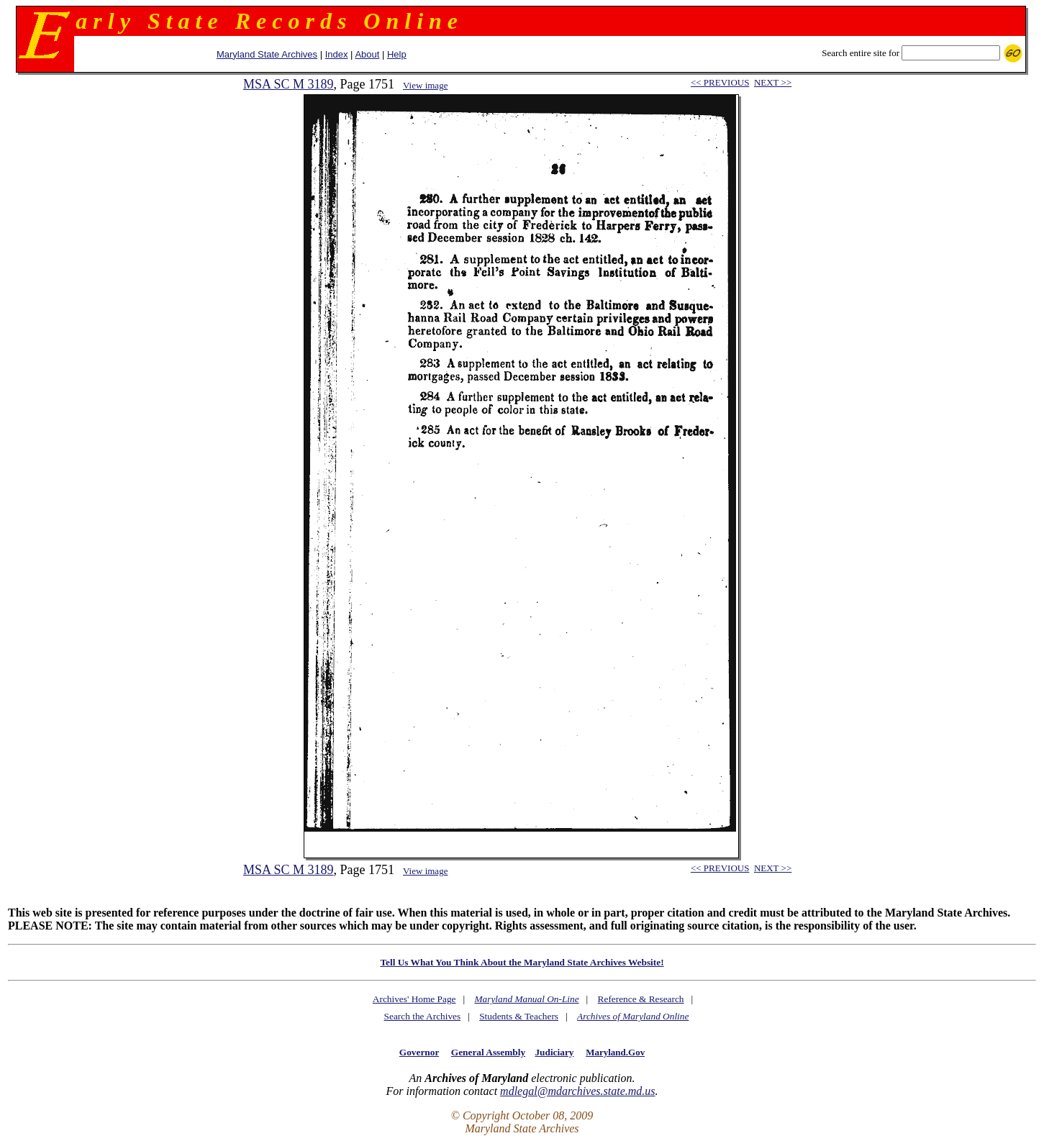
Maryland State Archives (267, 54)
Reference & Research (641, 999)
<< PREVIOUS (720, 82)
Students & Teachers (518, 1016)
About (367, 54)
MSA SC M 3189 (288, 84)
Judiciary (554, 1052)
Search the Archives (422, 1016)
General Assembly (488, 1052)
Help (397, 54)
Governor (419, 1052)
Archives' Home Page (414, 999)
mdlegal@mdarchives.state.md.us (577, 1091)
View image (425, 85)
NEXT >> (772, 82)
